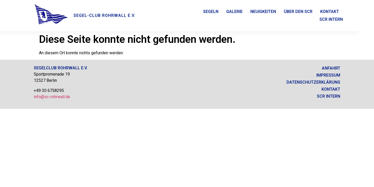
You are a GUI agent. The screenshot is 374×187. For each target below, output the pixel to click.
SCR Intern (331, 19)
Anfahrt (331, 68)
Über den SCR (298, 11)
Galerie (234, 11)
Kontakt (329, 11)
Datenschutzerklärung (313, 82)
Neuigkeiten (263, 11)
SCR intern (328, 96)
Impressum (328, 75)
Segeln (210, 11)
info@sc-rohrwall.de (52, 96)
